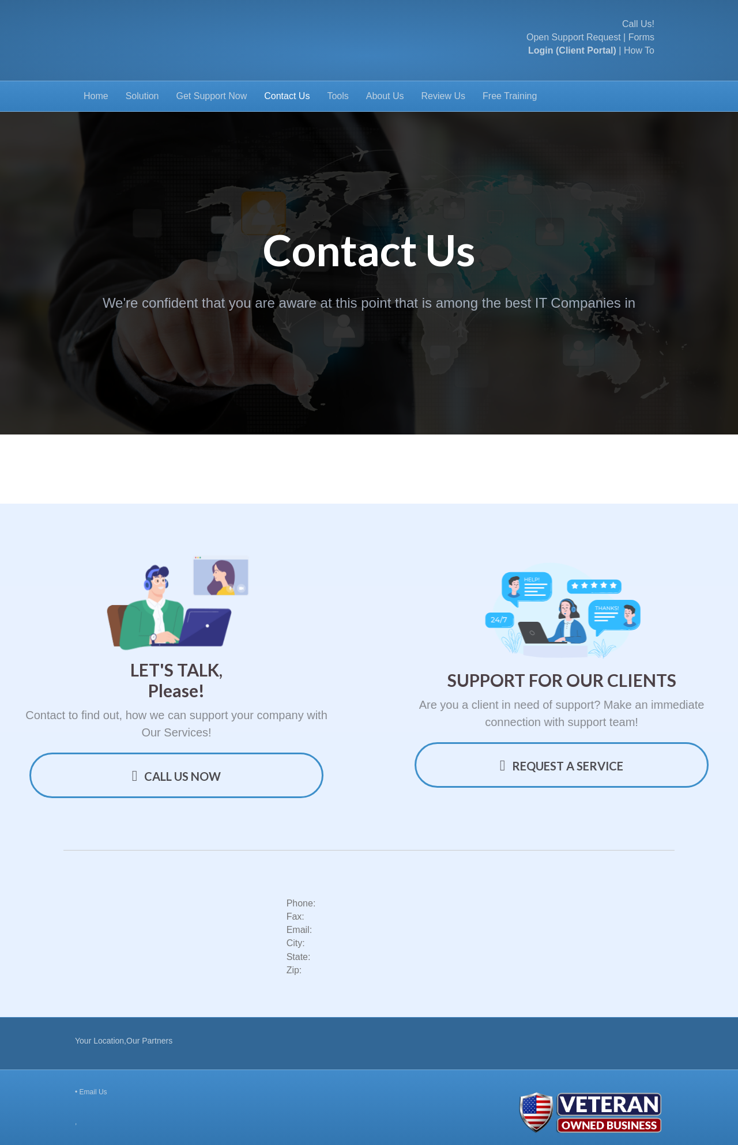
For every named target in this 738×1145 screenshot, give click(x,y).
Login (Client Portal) (572, 50)
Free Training (510, 96)
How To (639, 50)
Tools (337, 96)
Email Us (93, 1092)
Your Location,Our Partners (123, 1040)
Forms (641, 37)
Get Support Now (211, 96)
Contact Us (287, 96)
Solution (142, 96)
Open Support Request (573, 37)
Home (96, 96)
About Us (385, 96)
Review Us (443, 96)
